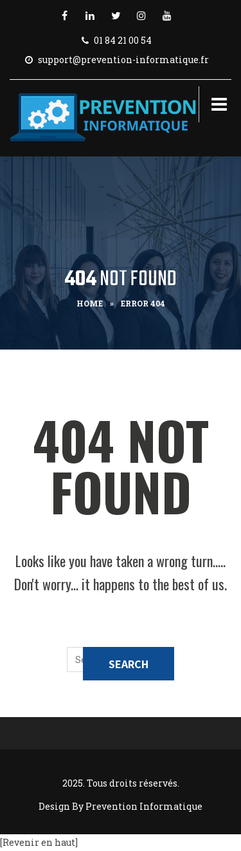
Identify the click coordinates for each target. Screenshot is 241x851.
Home (89, 303)
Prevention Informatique (143, 806)
